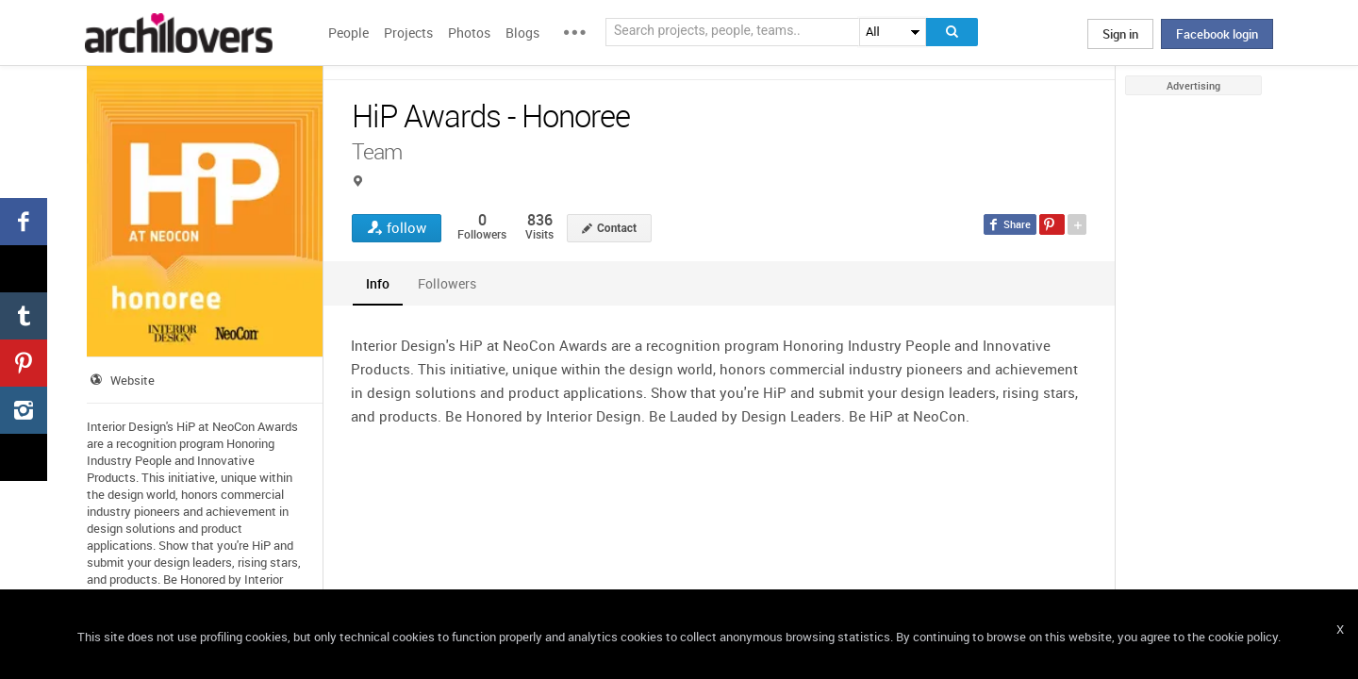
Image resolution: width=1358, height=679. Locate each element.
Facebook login (1217, 33)
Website (132, 380)
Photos (469, 32)
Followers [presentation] (447, 283)
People (348, 32)
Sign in (1120, 33)
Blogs (522, 32)
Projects (408, 32)
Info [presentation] (377, 283)
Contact (617, 228)
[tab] (378, 283)
